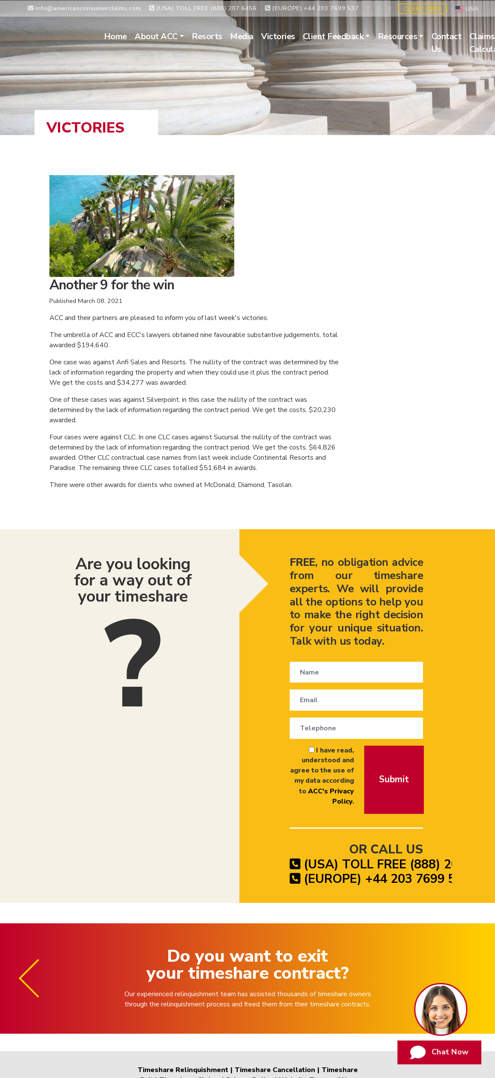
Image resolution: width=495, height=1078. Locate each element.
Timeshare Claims (190, 974)
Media (253, 36)
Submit (395, 665)
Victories (290, 36)
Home (126, 36)
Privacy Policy (249, 974)
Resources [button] (409, 36)
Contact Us (458, 42)
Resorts (219, 36)
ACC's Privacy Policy (320, 672)
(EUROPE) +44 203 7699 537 (312, 7)
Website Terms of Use (316, 974)
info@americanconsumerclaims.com (84, 7)
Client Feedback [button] (344, 36)
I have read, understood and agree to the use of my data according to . (299, 662)
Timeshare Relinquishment (183, 963)
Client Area (422, 8)
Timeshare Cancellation (275, 963)
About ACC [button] (168, 36)
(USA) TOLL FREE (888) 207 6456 (202, 7)
